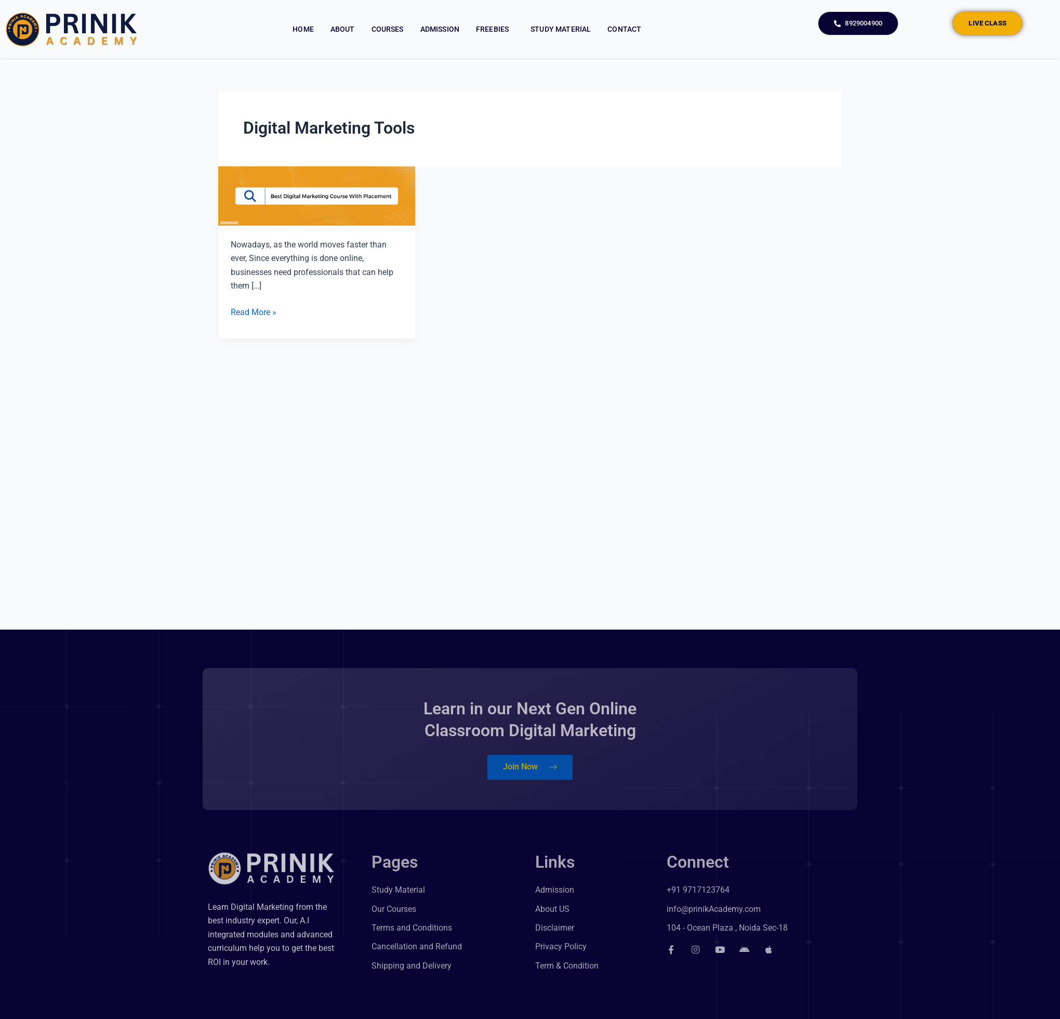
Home (303, 29)
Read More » (253, 311)
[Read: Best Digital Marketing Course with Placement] (316, 196)
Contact (624, 29)
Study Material (561, 29)
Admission (439, 29)
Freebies (495, 29)
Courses (388, 29)
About (342, 29)
